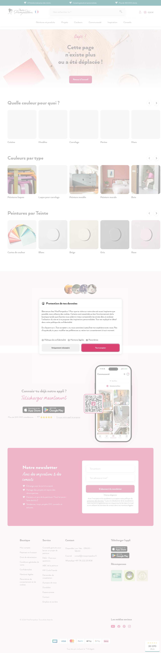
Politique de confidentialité (54, 340)
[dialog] (80, 326)
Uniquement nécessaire (60, 347)
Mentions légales (76, 340)
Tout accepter (100, 347)
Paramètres (92, 340)
